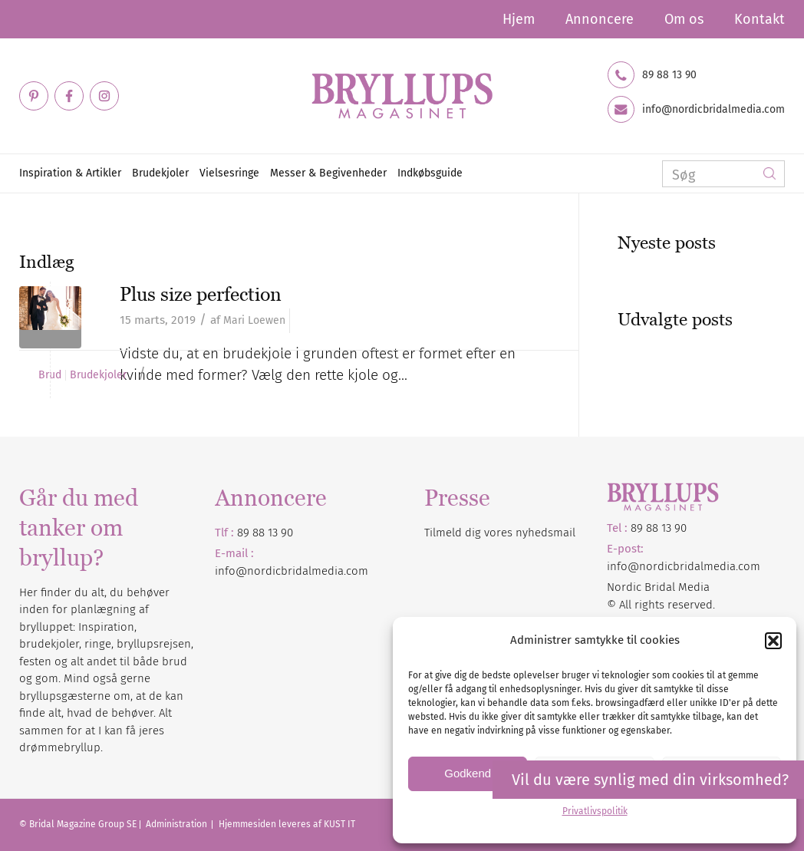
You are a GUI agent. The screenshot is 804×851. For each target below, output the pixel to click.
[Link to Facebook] (69, 95)
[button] (773, 640)
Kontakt (759, 19)
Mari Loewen (254, 320)
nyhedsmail (545, 532)
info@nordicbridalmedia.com (713, 109)
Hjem (518, 19)
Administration (177, 824)
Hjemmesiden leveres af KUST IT (287, 824)
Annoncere (599, 19)
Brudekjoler (98, 375)
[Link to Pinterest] (33, 95)
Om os (684, 19)
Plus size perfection (201, 293)
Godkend (467, 773)
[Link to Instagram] (104, 95)
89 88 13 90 (669, 75)
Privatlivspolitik (595, 811)
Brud (49, 375)
